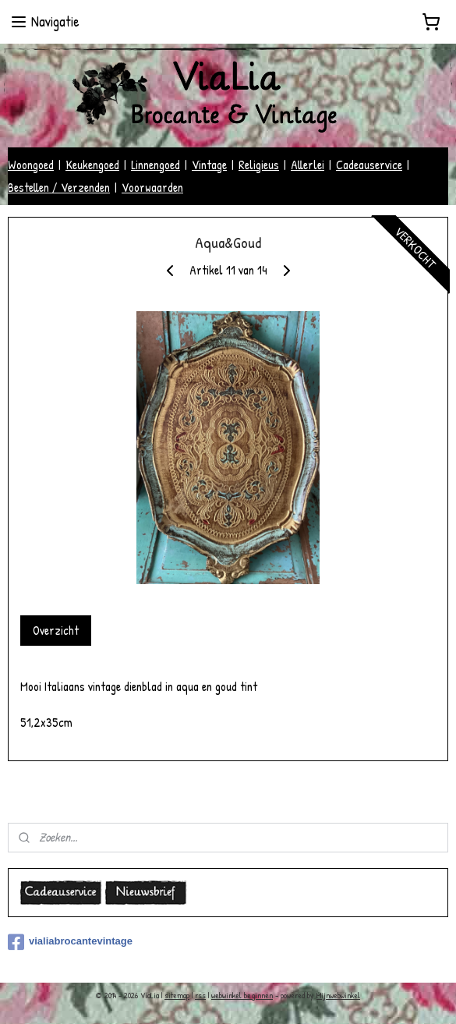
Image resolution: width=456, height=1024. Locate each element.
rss (200, 995)
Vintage (209, 164)
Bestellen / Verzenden (59, 187)
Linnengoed (155, 164)
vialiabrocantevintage (70, 942)
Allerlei (307, 164)
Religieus (259, 164)
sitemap (176, 995)
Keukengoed (92, 164)
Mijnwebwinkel (338, 995)
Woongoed (31, 164)
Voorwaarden (152, 187)
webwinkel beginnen (242, 995)
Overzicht (56, 630)
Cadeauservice (369, 164)
